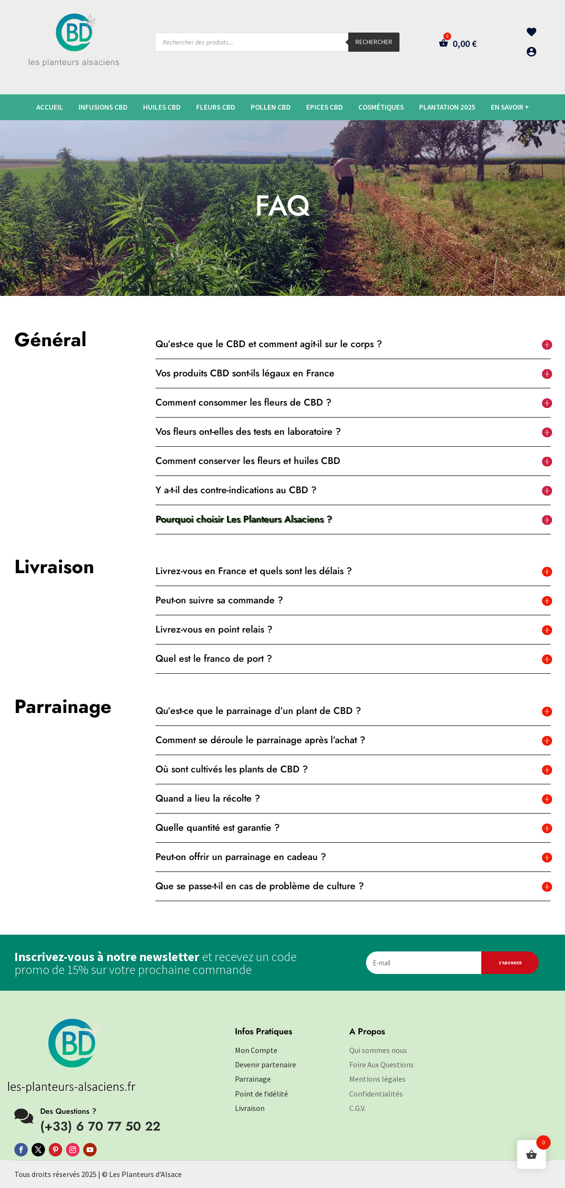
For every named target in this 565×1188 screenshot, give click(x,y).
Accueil (49, 107)
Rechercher (373, 42)
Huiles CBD (162, 107)
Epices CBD (324, 107)
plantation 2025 (447, 107)
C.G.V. (357, 1108)
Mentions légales (377, 1079)
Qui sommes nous (378, 1050)
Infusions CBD (103, 107)
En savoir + (510, 107)
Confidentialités (376, 1093)
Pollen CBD (271, 107)
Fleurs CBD (215, 107)
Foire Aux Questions (381, 1064)
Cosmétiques (381, 107)
